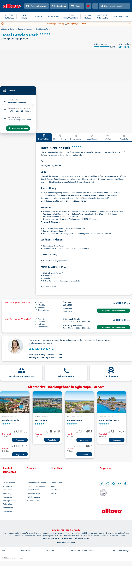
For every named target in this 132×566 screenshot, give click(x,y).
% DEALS (38, 17)
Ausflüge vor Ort (9, 502)
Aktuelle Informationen (36, 484)
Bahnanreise (8, 509)
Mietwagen (7, 513)
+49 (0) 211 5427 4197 (66, 540)
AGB (3, 548)
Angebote (124, 139)
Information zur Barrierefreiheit (83, 548)
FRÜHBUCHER (53, 17)
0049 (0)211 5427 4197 (42, 350)
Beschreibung (43, 139)
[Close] (129, 23)
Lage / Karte (92, 139)
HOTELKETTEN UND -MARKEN (103, 16)
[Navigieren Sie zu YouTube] (119, 485)
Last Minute (8, 491)
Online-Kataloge (33, 495)
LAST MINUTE (24, 16)
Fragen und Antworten (36, 488)
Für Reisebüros (33, 502)
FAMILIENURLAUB (120, 17)
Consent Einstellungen (121, 548)
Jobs (53, 488)
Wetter (108, 139)
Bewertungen (75, 139)
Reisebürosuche (33, 499)
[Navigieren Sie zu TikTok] (125, 485)
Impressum (25, 548)
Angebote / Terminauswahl (113, 313)
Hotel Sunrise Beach (109, 422)
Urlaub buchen (9, 484)
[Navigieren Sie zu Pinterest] (113, 485)
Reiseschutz (8, 506)
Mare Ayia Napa (74, 422)
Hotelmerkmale (59, 139)
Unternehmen (56, 484)
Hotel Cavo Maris (10, 422)
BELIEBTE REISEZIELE (9, 16)
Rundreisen (7, 499)
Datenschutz (50, 548)
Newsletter (55, 491)
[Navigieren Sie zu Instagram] (107, 485)
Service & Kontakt (34, 491)
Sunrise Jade (40, 422)
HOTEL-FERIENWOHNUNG (70, 16)
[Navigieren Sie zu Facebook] (102, 485)
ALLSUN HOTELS (87, 16)
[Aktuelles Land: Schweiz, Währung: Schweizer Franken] (95, 6)
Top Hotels (7, 488)
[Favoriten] (88, 6)
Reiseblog (7, 495)
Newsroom (55, 495)
